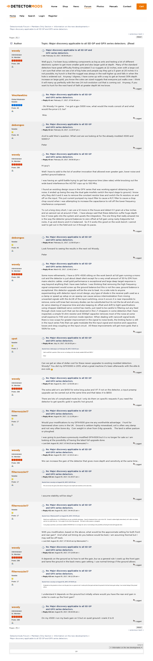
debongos (18, 125)
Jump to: (140, 645)
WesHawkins (19, 95)
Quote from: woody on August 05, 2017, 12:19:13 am (59, 482)
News (76, 6)
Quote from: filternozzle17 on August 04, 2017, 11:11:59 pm (61, 516)
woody (16, 50)
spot (14, 338)
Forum (87, 6)
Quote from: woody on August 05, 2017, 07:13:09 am (59, 581)
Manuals (113, 6)
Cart (141, 7)
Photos (100, 6)
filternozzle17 (20, 411)
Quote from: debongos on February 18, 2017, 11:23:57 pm (60, 349)
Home (54, 6)
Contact (127, 6)
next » (141, 34)
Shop (65, 6)
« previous (133, 34)
